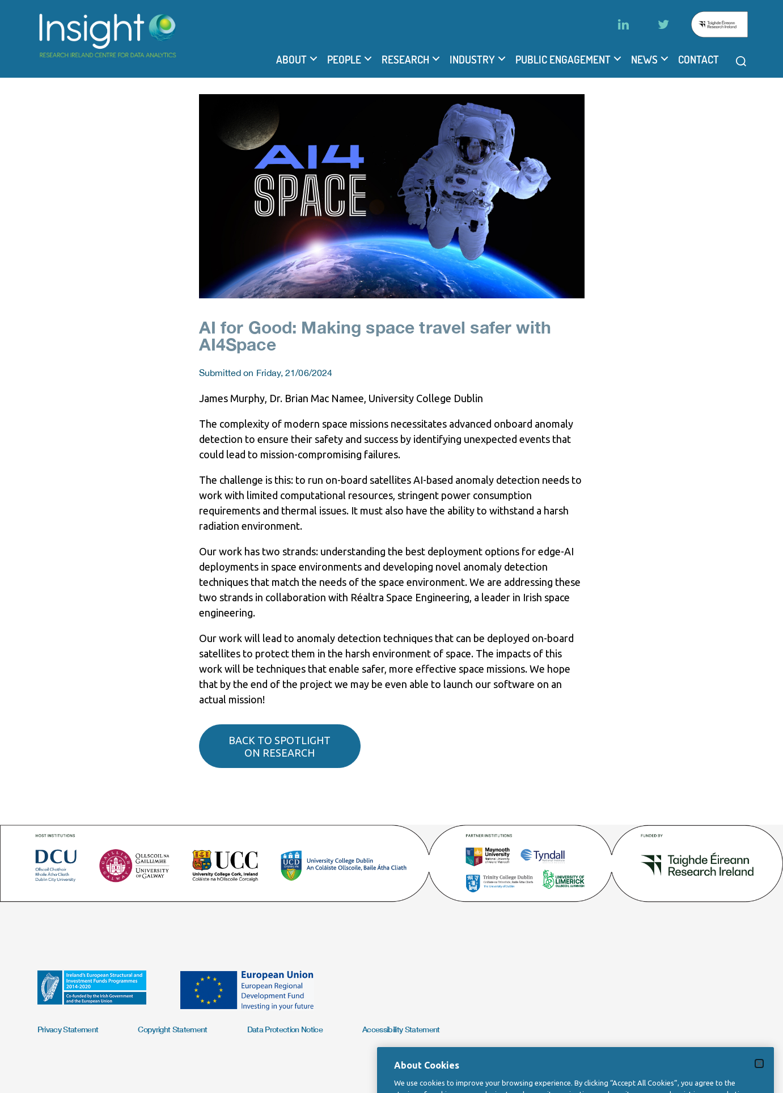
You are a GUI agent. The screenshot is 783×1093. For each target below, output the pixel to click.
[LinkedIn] (623, 24)
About (291, 59)
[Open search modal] (741, 61)
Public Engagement (563, 59)
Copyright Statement (172, 1029)
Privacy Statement (68, 1029)
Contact (698, 59)
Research (405, 59)
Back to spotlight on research (279, 746)
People (344, 59)
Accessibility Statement (401, 1029)
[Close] (759, 1074)
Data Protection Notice (285, 1029)
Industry (472, 59)
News (644, 59)
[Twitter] (663, 24)
